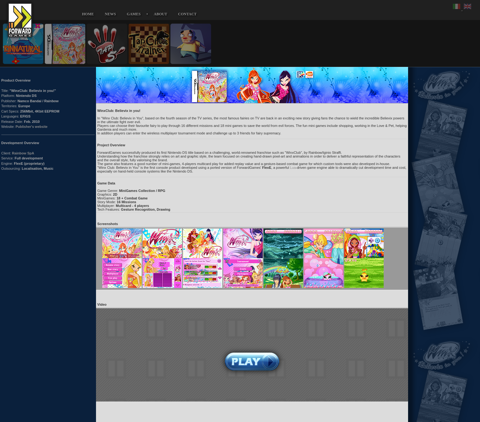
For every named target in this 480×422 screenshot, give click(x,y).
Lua (293, 167)
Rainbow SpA (23, 153)
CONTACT (187, 14)
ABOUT (160, 14)
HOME (88, 14)
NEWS (110, 14)
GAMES (134, 14)
